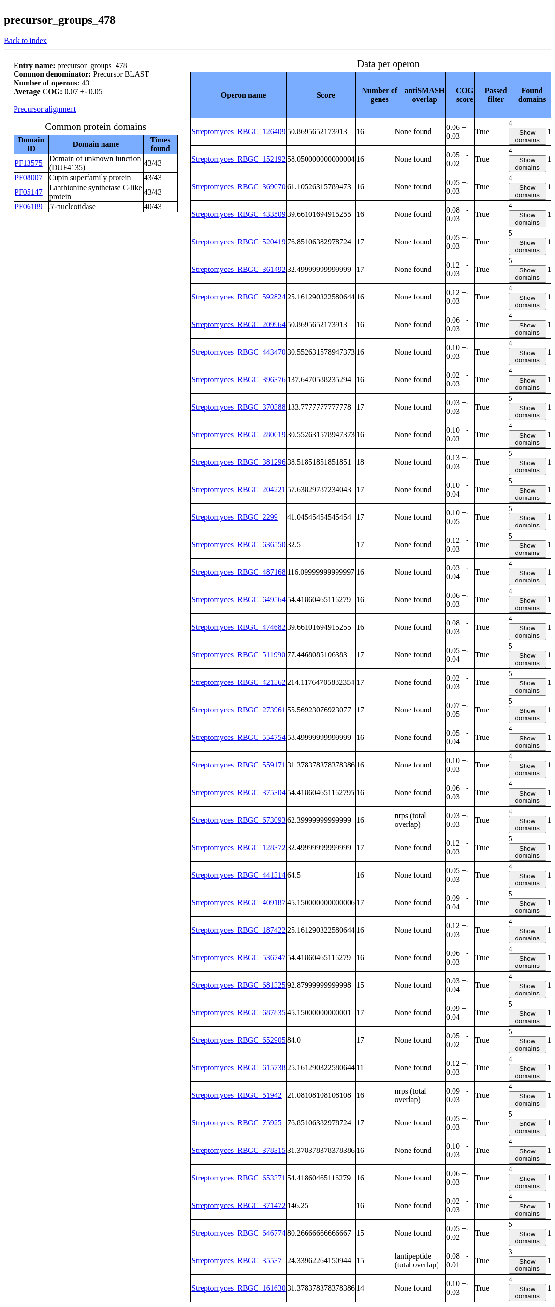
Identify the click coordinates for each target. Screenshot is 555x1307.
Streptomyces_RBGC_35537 (236, 1260)
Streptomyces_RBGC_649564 (238, 600)
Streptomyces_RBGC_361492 (238, 269)
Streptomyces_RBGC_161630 (238, 1288)
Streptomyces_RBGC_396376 (238, 379)
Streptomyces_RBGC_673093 (238, 820)
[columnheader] (239, 95)
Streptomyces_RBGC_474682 (238, 627)
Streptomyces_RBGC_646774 (238, 1233)
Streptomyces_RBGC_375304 (238, 792)
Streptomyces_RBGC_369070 (238, 187)
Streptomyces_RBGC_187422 (238, 930)
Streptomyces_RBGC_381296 (238, 462)
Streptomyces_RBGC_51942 (236, 1095)
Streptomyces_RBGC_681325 (238, 985)
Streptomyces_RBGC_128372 (238, 847)
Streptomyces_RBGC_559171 (238, 765)
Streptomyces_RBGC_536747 (238, 957)
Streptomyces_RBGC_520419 (238, 242)
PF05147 (29, 192)
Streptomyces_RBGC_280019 (238, 434)
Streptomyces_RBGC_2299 (234, 517)
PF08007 (29, 177)
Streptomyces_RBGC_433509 (238, 214)
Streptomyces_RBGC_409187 (238, 902)
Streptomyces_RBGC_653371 (238, 1178)
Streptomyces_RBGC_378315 (238, 1150)
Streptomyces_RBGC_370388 (238, 407)
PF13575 (29, 163)
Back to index (25, 40)
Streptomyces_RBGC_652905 (238, 1040)
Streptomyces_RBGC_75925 (236, 1123)
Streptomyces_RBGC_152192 (238, 159)
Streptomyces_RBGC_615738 (238, 1068)
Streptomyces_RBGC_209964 (238, 324)
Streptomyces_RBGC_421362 (238, 682)
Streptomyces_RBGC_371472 (238, 1205)
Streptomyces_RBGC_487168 (238, 572)
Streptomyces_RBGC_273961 (238, 710)
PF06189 (29, 206)
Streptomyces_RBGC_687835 (238, 1013)
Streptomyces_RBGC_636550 (238, 544)
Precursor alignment (45, 109)
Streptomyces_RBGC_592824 (238, 297)
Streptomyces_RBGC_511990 (238, 655)
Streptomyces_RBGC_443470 (238, 352)
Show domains (527, 136)
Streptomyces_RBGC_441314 (238, 875)
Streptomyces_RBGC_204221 (238, 489)
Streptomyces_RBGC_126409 (238, 132)
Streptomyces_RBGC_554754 (238, 737)
